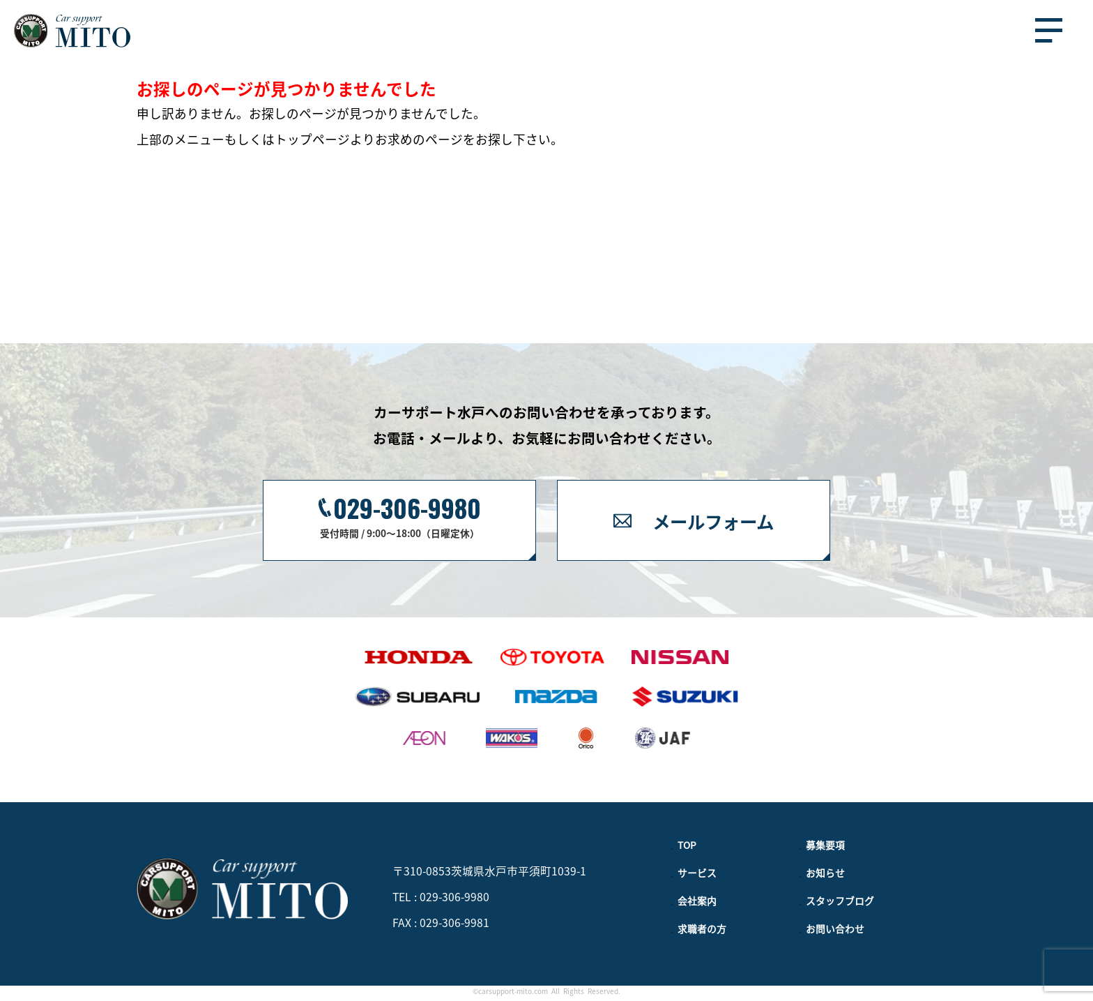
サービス (697, 873)
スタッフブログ (840, 901)
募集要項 (825, 845)
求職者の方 (702, 928)
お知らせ (825, 873)
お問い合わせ (835, 928)
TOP (687, 845)
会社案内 (697, 901)
